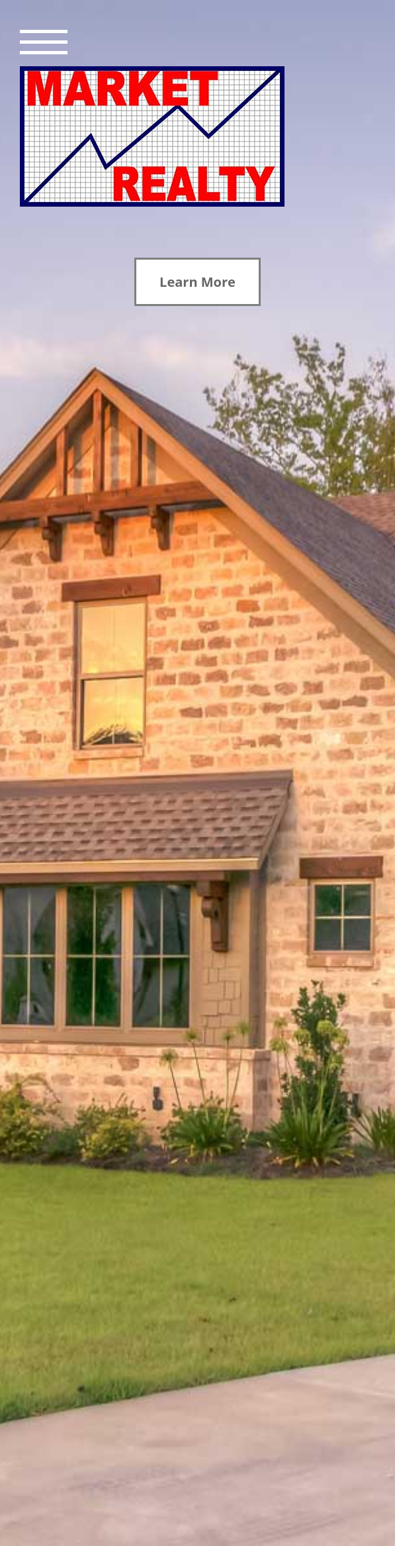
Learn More (197, 282)
